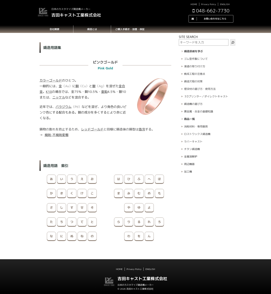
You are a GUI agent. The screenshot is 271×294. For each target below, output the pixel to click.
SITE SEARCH (188, 37)
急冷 (142, 129)
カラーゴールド (51, 80)
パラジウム (64, 107)
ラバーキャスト (193, 141)
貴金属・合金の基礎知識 (198, 111)
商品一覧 (189, 119)
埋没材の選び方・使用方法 (200, 89)
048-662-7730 (211, 10)
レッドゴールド (92, 129)
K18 (49, 91)
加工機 (188, 171)
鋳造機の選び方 (193, 104)
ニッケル (58, 97)
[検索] (232, 42)
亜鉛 (104, 91)
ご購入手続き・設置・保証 (130, 29)
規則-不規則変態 (57, 135)
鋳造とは (92, 29)
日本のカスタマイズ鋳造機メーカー (135, 284)
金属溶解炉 (190, 156)
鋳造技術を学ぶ (193, 51)
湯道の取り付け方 (194, 66)
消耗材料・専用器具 (196, 126)
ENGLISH (225, 4)
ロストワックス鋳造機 (197, 134)
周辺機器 (189, 164)
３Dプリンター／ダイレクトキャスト (206, 96)
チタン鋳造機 (192, 149)
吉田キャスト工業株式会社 (76, 15)
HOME (193, 4)
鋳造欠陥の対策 (193, 81)
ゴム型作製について (196, 59)
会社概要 (54, 29)
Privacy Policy (208, 4)
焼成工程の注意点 (194, 74)
